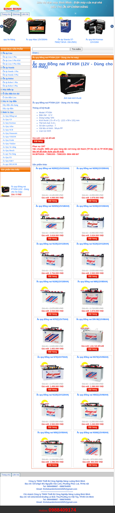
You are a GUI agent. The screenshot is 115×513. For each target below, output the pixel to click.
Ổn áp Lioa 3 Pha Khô (11, 60)
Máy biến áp (8, 89)
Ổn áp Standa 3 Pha (10, 75)
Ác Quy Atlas (8, 126)
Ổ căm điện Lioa (9, 97)
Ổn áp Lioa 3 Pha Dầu (12, 64)
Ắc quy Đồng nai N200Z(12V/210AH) (52, 168)
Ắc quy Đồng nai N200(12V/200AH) (93, 168)
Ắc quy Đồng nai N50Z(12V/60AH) (92, 395)
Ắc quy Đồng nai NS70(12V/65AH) (92, 357)
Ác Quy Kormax (9, 123)
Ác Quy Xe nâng (9, 147)
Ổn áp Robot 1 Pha (10, 82)
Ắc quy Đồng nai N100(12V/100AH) (52, 281)
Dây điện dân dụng (10, 105)
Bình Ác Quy (8, 112)
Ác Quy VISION (9, 137)
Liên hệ (25, 14)
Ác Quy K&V (8, 161)
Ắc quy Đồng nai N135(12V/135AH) (52, 244)
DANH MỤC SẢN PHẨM (12, 49)
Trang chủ (6, 14)
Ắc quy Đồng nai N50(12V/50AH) (52, 432)
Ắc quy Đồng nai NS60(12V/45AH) (92, 432)
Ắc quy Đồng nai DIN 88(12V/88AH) (92, 319)
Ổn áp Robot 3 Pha (10, 86)
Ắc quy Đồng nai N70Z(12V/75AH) (52, 319)
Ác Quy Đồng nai (10, 116)
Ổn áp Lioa (7, 53)
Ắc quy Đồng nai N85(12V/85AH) (93, 281)
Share (35, 53)
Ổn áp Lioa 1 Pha (9, 57)
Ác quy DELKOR (10, 164)
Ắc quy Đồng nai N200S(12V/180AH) (52, 206)
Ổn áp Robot (8, 78)
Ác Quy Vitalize (9, 143)
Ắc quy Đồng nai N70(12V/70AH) (52, 357)
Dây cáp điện (8, 108)
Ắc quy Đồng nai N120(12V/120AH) (93, 244)
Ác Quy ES (7, 157)
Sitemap (16, 14)
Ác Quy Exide (8, 140)
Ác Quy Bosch (8, 150)
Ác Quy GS (7, 119)
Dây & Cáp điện (10, 101)
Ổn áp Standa (8, 67)
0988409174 (62, 510)
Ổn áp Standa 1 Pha (10, 71)
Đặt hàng (38, 141)
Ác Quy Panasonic (10, 133)
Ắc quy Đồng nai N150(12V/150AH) (93, 206)
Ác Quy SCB (8, 130)
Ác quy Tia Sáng (9, 154)
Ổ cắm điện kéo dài (11, 94)
